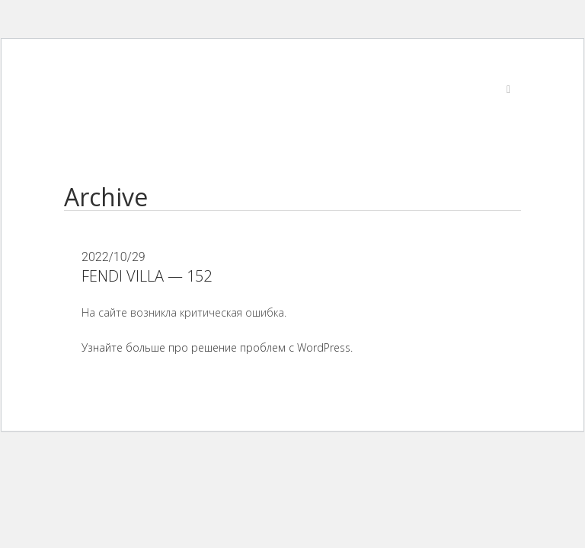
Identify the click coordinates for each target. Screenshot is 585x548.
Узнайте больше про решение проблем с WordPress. (217, 347)
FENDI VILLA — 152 (147, 276)
